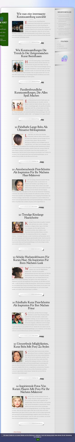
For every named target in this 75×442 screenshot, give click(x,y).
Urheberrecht (61, 46)
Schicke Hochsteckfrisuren (36, 249)
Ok (38, 439)
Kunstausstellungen (36, 42)
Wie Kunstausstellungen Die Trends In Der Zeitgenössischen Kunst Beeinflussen (64, 20)
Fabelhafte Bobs (35, 161)
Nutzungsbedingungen (62, 48)
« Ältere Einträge (17, 432)
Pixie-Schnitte (34, 206)
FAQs (59, 44)
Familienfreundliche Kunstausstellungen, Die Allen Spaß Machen (64, 25)
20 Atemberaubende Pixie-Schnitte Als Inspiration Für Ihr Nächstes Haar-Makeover (64, 33)
